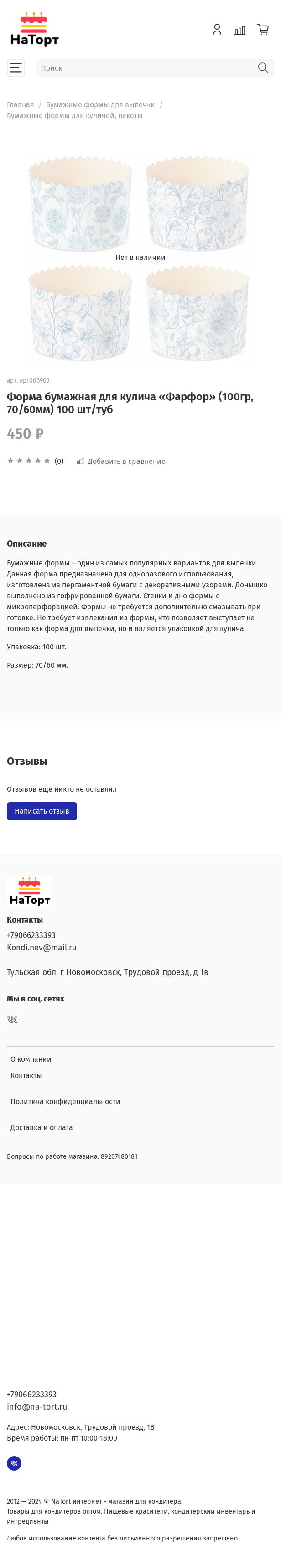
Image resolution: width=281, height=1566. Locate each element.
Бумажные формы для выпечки (100, 104)
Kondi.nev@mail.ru (42, 948)
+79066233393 (31, 935)
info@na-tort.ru (37, 1407)
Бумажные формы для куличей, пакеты (75, 115)
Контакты (26, 1075)
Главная (20, 104)
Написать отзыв (42, 811)
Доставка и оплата (41, 1127)
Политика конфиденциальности (65, 1101)
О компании (31, 1059)
